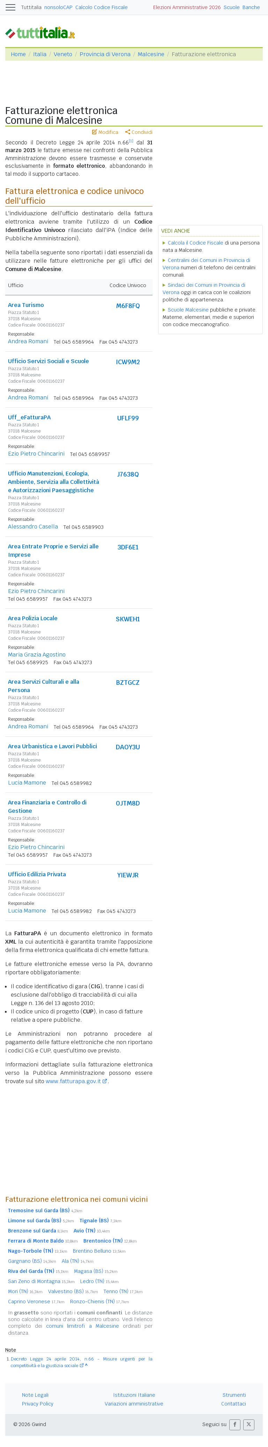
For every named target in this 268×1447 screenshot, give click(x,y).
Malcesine (151, 54)
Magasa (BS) (96, 1271)
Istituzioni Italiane (134, 1395)
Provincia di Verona (105, 54)
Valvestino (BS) (73, 1291)
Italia (39, 54)
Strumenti (234, 1395)
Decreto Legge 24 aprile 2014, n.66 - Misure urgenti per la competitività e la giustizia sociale (81, 1362)
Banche (251, 7)
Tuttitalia (31, 7)
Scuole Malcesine (188, 310)
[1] (131, 140)
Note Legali (35, 1395)
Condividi (138, 132)
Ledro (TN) (99, 1281)
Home (18, 54)
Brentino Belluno (99, 1251)
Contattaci (233, 1404)
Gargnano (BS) (32, 1261)
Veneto (63, 54)
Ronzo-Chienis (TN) (99, 1301)
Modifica (105, 132)
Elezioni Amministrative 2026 (187, 7)
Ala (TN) (78, 1261)
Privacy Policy (37, 1404)
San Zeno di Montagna (41, 1281)
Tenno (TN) (123, 1291)
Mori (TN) (25, 1291)
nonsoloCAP (58, 7)
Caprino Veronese (36, 1301)
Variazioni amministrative (134, 1404)
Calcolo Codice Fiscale (101, 7)
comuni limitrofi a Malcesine (82, 1326)
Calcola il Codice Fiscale (195, 243)
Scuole (232, 7)
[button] (234, 1424)
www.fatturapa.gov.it (73, 1081)
